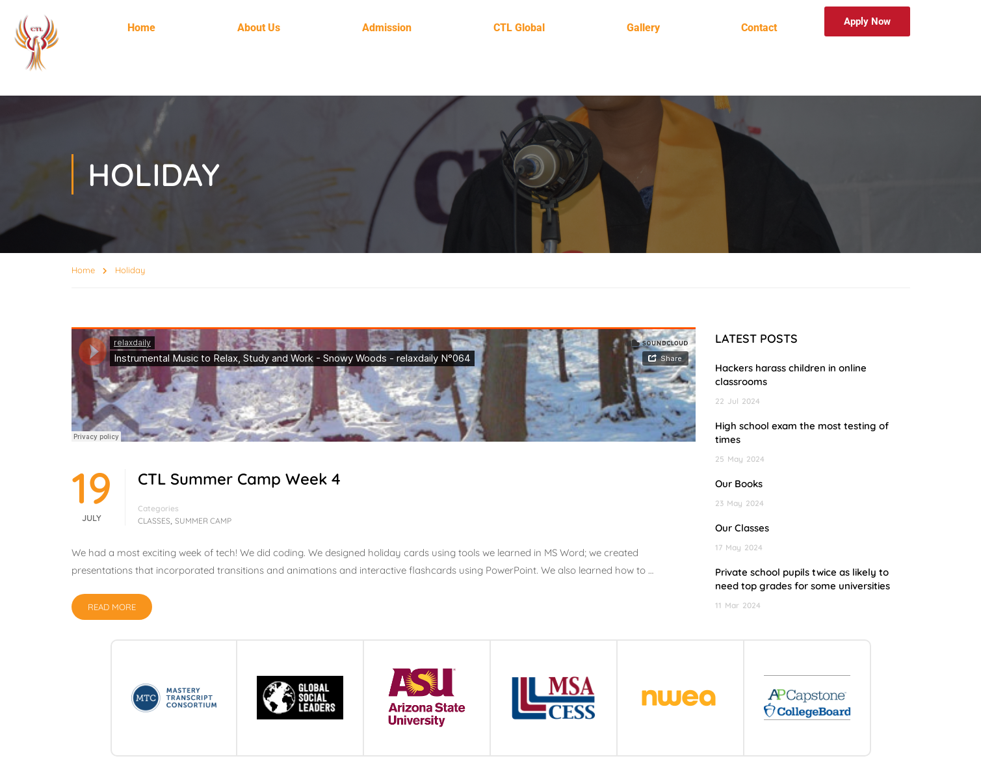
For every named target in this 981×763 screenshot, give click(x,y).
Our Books (739, 483)
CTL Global (519, 27)
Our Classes (742, 528)
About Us (258, 27)
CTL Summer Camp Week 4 (239, 479)
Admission (387, 27)
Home (141, 27)
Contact (759, 27)
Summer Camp (203, 521)
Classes (154, 521)
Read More (112, 607)
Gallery (643, 27)
